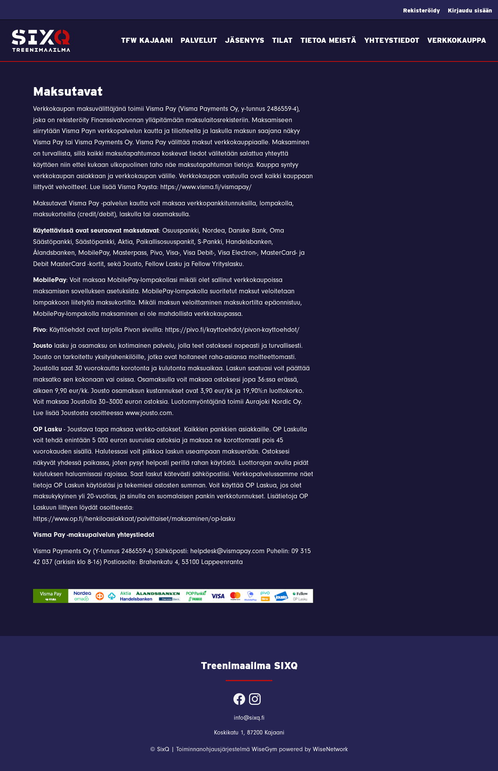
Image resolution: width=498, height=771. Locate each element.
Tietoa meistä (328, 40)
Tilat (282, 40)
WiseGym (264, 749)
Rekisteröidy (421, 10)
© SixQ (159, 749)
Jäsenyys (244, 40)
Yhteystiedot (391, 40)
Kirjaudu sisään (470, 10)
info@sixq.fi (249, 717)
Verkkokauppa (456, 40)
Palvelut (199, 40)
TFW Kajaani (147, 40)
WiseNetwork (330, 749)
